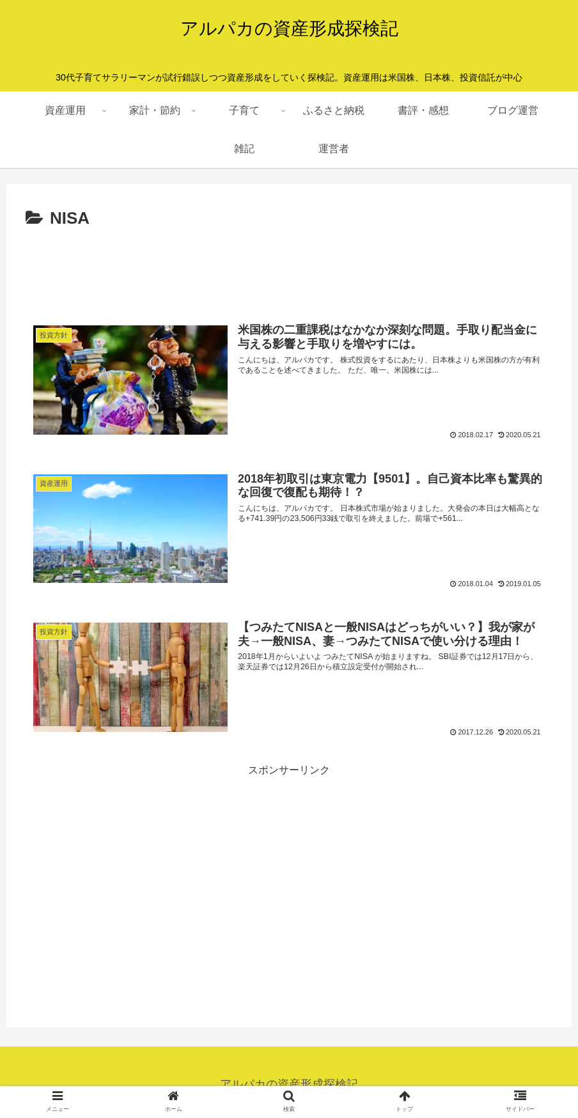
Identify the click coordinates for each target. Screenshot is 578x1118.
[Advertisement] (289, 268)
